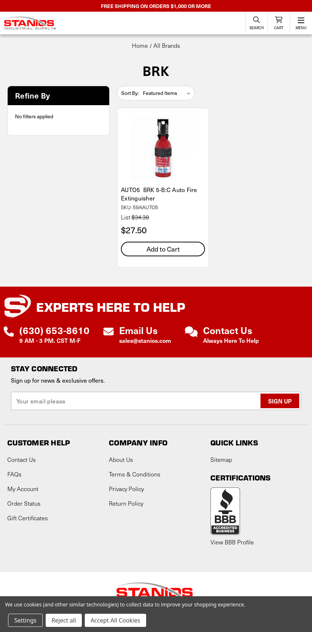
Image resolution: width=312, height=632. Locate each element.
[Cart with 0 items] (279, 23)
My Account (22, 489)
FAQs (14, 474)
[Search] (256, 23)
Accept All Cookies (115, 620)
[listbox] (168, 93)
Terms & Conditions (134, 474)
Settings (25, 620)
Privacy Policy (126, 489)
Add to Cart (163, 249)
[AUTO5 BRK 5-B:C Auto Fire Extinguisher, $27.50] (163, 148)
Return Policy (126, 503)
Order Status (24, 503)
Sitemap (221, 459)
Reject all (64, 620)
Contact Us (21, 459)
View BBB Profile (232, 542)
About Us (121, 459)
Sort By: (130, 93)
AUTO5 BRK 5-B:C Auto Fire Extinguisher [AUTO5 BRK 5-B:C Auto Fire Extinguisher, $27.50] (159, 193)
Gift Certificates (27, 518)
